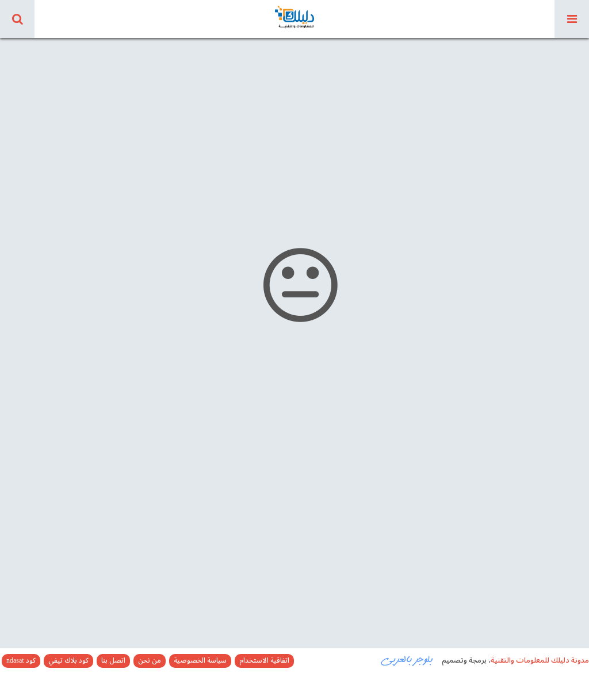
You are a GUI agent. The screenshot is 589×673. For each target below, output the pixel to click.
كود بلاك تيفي (68, 661)
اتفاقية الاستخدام (264, 661)
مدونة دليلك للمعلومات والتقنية (540, 660)
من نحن (149, 661)
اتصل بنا (113, 661)
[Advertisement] (294, 115)
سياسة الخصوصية (200, 661)
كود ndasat (21, 661)
